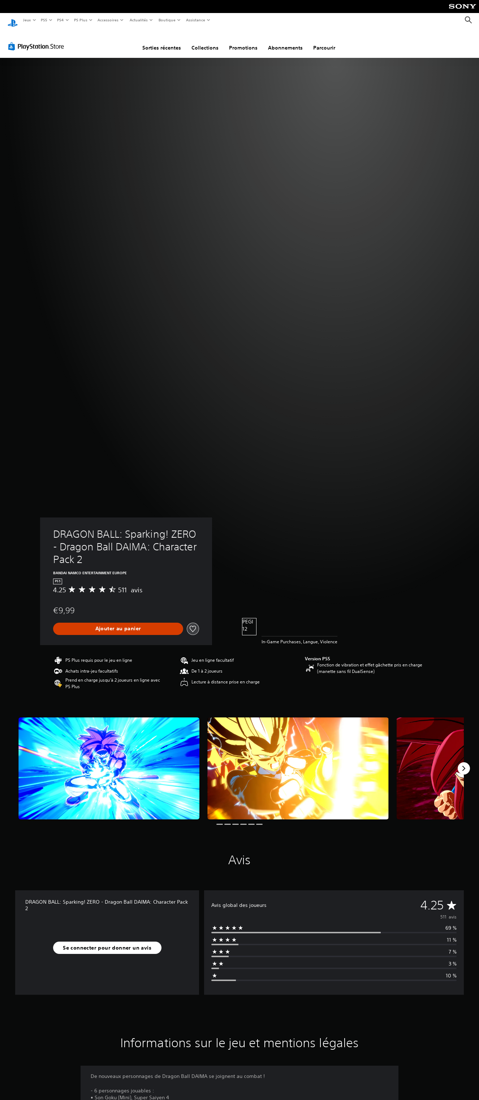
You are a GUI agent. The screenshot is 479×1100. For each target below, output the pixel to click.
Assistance (195, 19)
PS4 (60, 19)
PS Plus (80, 19)
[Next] (464, 761)
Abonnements (285, 41)
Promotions (243, 41)
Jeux (27, 19)
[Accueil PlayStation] (13, 20)
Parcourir (324, 41)
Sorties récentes (161, 41)
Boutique (166, 19)
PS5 (44, 19)
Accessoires (108, 19)
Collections (205, 41)
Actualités (138, 19)
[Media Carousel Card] (108, 762)
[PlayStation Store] (37, 39)
